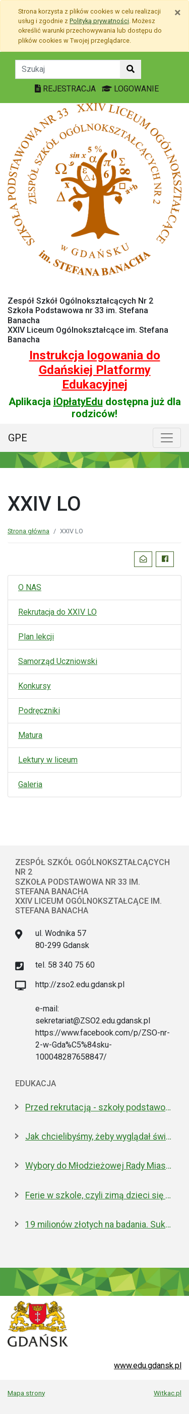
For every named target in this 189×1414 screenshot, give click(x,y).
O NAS (29, 587)
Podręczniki (39, 710)
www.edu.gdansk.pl (147, 1365)
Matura (30, 735)
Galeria (30, 784)
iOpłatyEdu (78, 402)
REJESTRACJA (66, 88)
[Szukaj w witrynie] (130, 69)
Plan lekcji (36, 636)
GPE (17, 438)
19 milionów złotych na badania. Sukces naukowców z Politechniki (99, 1224)
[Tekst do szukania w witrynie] (67, 69)
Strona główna (28, 531)
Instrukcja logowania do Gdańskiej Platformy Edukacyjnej (94, 370)
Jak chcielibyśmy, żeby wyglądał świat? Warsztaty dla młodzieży (99, 1137)
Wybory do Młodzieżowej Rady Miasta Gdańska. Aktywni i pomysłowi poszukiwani (99, 1166)
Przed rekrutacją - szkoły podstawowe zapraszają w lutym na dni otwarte (99, 1107)
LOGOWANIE (130, 88)
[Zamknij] (177, 13)
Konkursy (34, 686)
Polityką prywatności (99, 21)
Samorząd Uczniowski (57, 661)
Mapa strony (26, 1393)
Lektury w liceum (48, 760)
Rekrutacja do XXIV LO (57, 612)
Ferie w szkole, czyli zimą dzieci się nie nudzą (99, 1195)
